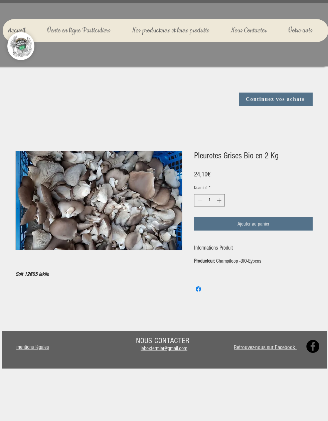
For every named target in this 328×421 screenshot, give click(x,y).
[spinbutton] (209, 200)
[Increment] (219, 200)
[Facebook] (312, 346)
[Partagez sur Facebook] (198, 289)
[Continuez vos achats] (276, 99)
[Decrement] (199, 200)
